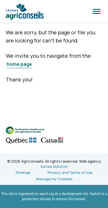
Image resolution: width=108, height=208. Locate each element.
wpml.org (46, 194)
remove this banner (70, 199)
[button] (96, 11)
